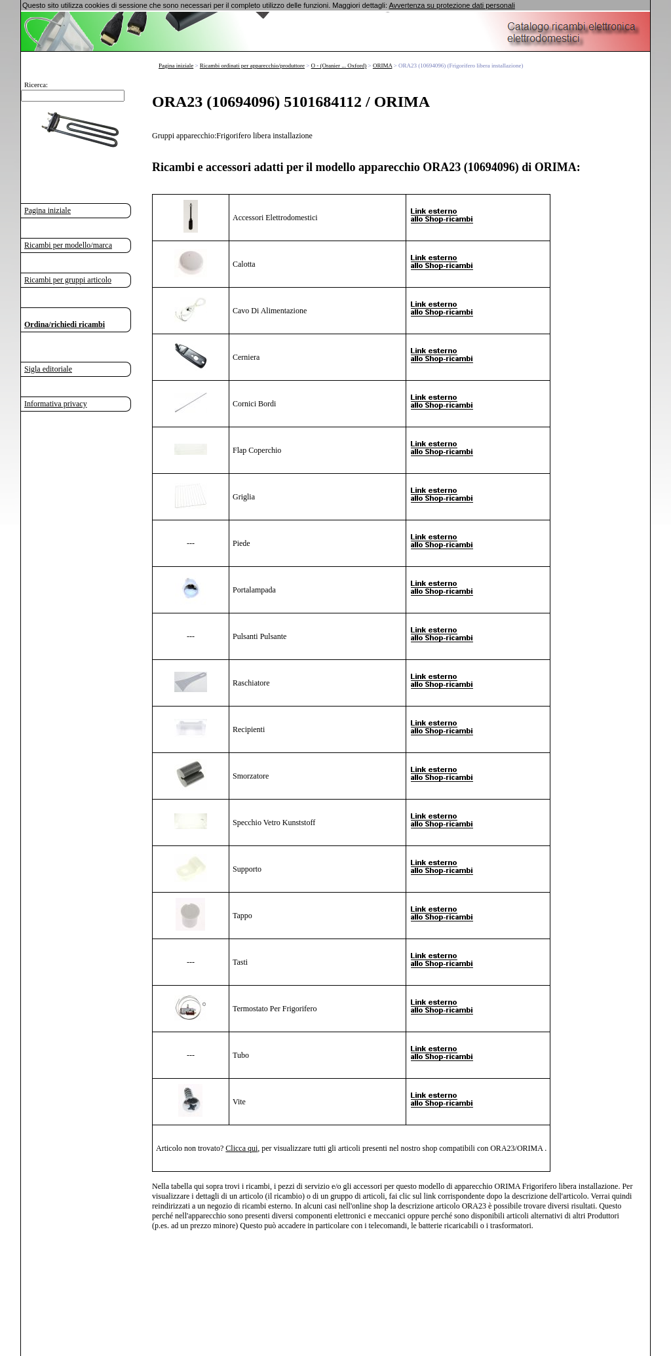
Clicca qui (241, 1147)
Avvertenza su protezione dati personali (451, 5)
